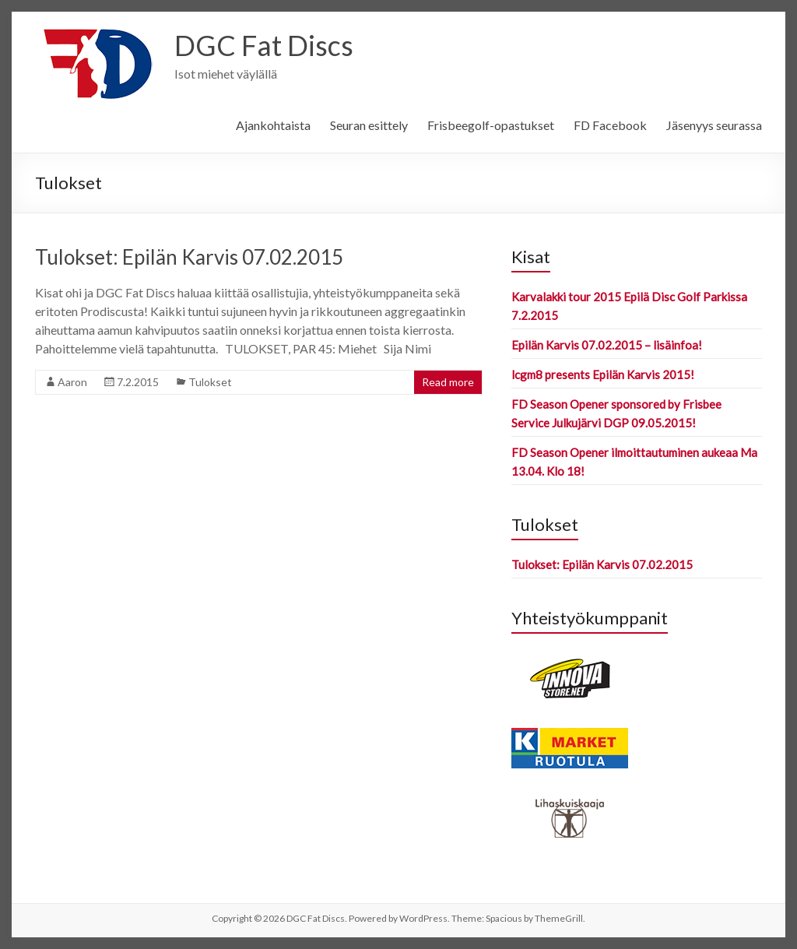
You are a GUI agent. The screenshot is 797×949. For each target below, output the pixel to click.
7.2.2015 (138, 381)
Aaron (72, 381)
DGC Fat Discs (263, 45)
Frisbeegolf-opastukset (490, 125)
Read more (448, 381)
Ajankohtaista (273, 125)
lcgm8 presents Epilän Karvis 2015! (602, 374)
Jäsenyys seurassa (714, 125)
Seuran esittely (369, 125)
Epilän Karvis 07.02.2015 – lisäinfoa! (606, 345)
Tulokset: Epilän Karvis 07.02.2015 (189, 256)
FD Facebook (610, 125)
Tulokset (210, 381)
